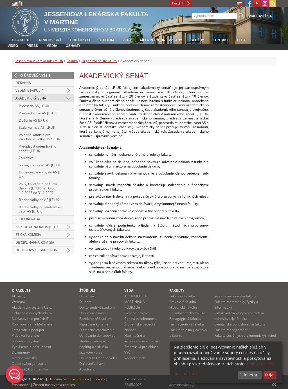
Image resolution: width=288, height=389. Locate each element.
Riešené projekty (137, 313)
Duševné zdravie (92, 363)
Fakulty (176, 290)
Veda (127, 40)
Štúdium (106, 40)
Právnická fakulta (182, 301)
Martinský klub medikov (30, 369)
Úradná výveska (24, 358)
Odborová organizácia (36, 250)
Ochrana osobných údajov (32, 313)
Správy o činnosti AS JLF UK (40, 165)
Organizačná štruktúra (99, 60)
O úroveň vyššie (35, 75)
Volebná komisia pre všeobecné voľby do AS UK (39, 137)
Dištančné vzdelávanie (96, 329)
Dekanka (23, 82)
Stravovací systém (26, 341)
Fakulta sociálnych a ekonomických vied (245, 335)
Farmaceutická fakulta (186, 324)
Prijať (270, 374)
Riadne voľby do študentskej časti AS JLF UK (40, 209)
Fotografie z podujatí (28, 329)
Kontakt (221, 40)
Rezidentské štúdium (95, 318)
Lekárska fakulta (182, 296)
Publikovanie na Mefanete (32, 324)
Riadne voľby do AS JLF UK (39, 199)
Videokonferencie (25, 335)
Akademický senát (31, 98)
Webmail (19, 301)
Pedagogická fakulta (185, 318)
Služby (197, 40)
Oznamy (73, 46)
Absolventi (87, 369)
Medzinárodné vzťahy (161, 40)
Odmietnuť (249, 374)
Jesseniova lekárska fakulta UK (39, 60)
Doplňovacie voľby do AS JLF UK (40, 174)
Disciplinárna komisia (34, 242)
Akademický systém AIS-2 (32, 307)
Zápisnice (26, 157)
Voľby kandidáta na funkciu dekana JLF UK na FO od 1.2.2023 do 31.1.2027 (39, 188)
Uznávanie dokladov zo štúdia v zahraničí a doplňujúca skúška (97, 341)
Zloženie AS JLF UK (33, 120)
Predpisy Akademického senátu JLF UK (37, 148)
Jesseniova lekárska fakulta (235, 296)
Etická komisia (28, 234)
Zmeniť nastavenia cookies (54, 384)
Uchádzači (80, 40)
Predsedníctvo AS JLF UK (38, 113)
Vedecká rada (27, 219)
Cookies (99, 379)
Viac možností (187, 373)
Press (32, 46)
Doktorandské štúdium (97, 307)
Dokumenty (21, 352)
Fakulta (72, 60)
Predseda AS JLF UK (34, 105)
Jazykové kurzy (90, 352)
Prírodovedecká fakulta (187, 313)
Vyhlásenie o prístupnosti (31, 346)
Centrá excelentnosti (140, 318)
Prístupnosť (21, 384)
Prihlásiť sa (260, 16)
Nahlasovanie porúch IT (30, 318)
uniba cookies (260, 364)
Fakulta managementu (231, 329)
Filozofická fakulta (183, 307)
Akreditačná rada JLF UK (36, 227)
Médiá (51, 46)
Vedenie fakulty (29, 90)
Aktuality (18, 296)
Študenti (85, 301)
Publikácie (132, 307)
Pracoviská (50, 40)
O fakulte (21, 40)
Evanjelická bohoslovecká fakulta (240, 324)
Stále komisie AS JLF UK (37, 127)
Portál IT (178, 3)
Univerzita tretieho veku (98, 358)
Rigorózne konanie (93, 324)
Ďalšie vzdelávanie (94, 313)
